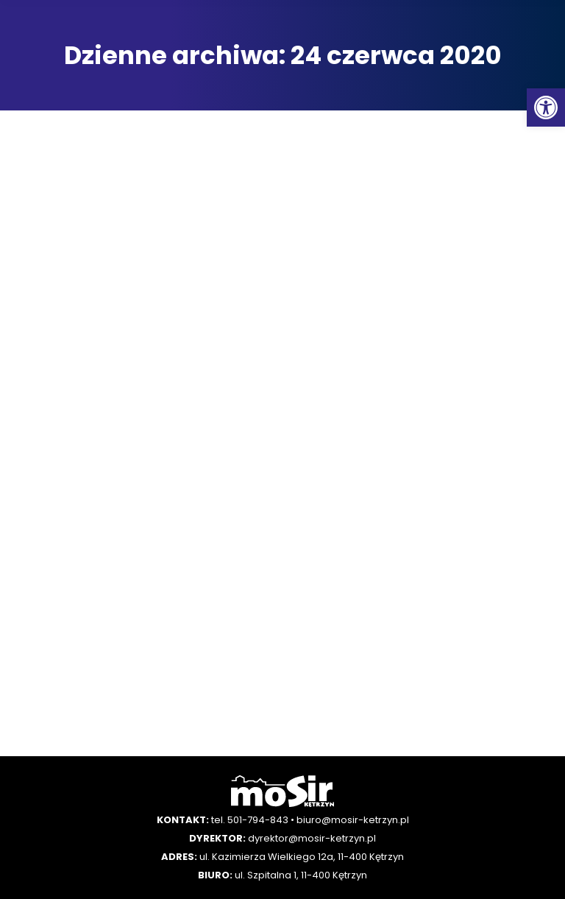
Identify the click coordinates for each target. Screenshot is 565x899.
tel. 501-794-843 (249, 820)
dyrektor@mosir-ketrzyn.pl (312, 838)
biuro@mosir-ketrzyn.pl (352, 820)
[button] (546, 107)
